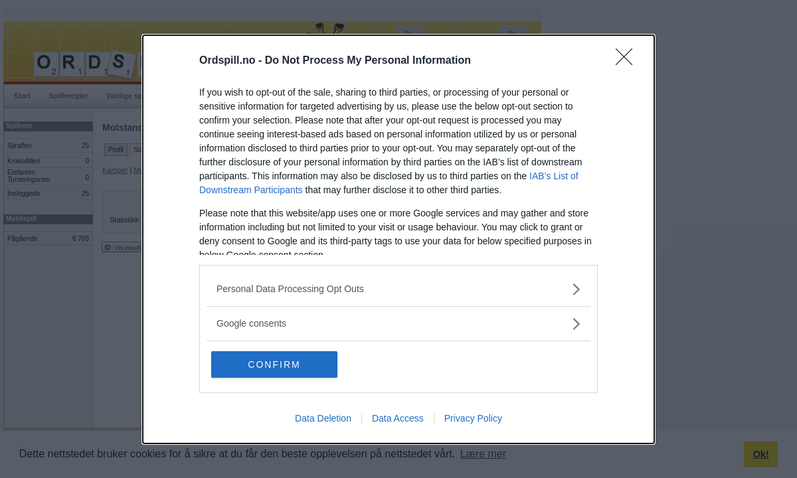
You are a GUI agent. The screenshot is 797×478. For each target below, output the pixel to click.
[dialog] (398, 239)
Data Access (398, 417)
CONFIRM (274, 363)
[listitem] (398, 289)
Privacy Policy (473, 417)
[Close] (628, 61)
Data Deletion (323, 417)
